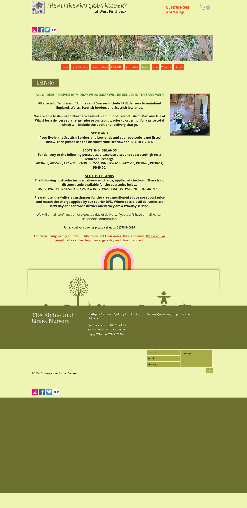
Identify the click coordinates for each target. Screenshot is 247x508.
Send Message (175, 12)
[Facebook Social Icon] (41, 29)
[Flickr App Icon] (53, 29)
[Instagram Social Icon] (34, 29)
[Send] (209, 370)
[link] (205, 7)
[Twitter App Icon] (47, 29)
